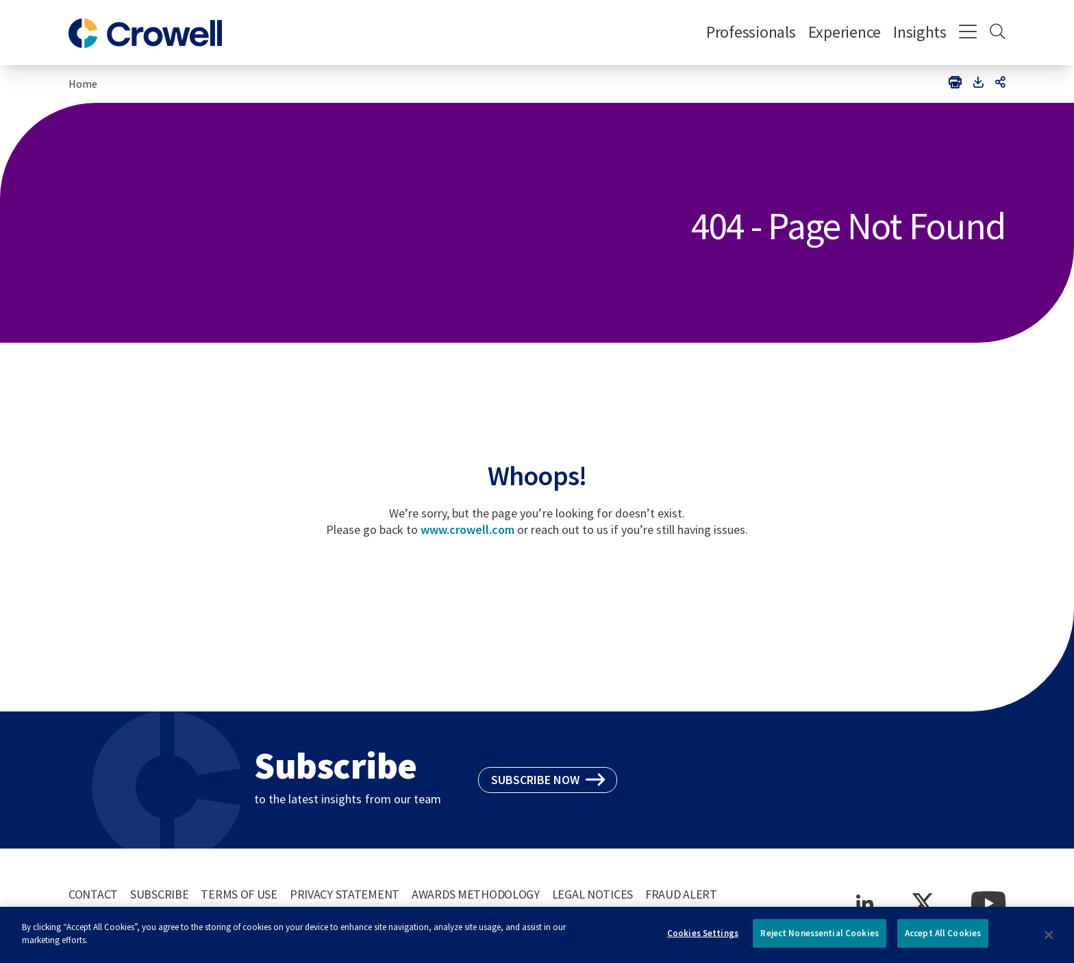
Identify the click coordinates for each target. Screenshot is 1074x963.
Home (82, 83)
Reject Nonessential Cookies (819, 938)
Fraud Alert (681, 894)
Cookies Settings (702, 938)
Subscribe (159, 894)
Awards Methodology (476, 894)
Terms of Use (239, 894)
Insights (920, 31)
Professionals (751, 31)
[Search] (998, 33)
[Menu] (968, 33)
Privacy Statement (344, 894)
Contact (93, 894)
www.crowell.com (467, 529)
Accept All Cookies (943, 938)
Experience (844, 31)
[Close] (1049, 940)
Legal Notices (592, 894)
